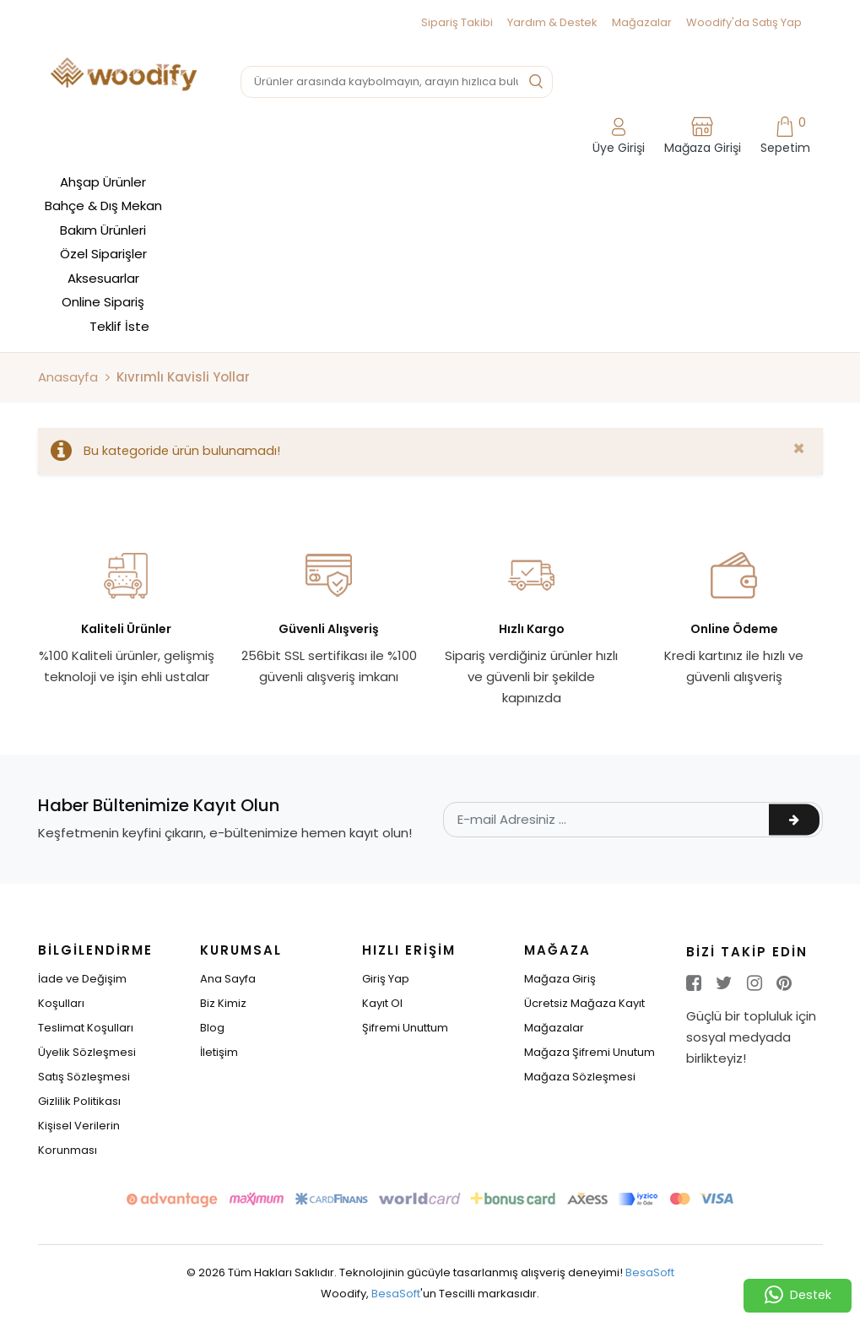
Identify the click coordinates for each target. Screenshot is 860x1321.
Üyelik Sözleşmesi (87, 1052)
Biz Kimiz (223, 1003)
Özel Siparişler (103, 254)
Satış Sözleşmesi (84, 1077)
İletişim (219, 1052)
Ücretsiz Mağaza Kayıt (584, 1003)
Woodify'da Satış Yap (744, 22)
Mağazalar (642, 22)
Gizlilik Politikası (79, 1101)
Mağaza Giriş (560, 979)
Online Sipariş (103, 302)
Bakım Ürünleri (103, 230)
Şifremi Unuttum (405, 1028)
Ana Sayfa (228, 979)
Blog (212, 1028)
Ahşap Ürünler (103, 182)
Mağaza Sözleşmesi (580, 1077)
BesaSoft (649, 1272)
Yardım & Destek (552, 22)
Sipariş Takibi (457, 22)
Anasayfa (68, 377)
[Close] (799, 449)
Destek (798, 1296)
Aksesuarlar (103, 278)
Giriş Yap (385, 979)
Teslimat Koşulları (85, 1028)
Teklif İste (119, 326)
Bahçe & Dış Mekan (103, 205)
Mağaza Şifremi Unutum (589, 1052)
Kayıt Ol (382, 1003)
